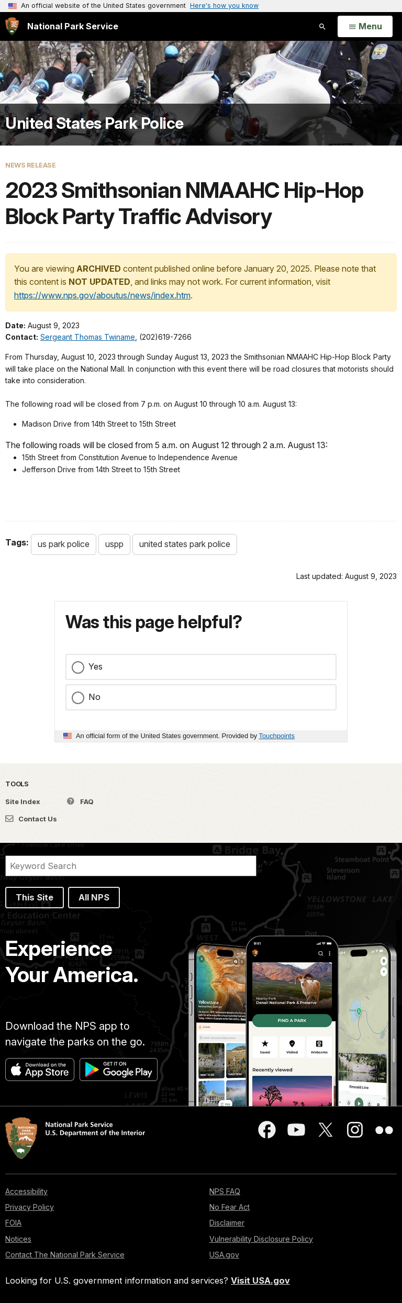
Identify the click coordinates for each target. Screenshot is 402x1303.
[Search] (130, 865)
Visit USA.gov (260, 1280)
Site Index (22, 801)
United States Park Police (94, 123)
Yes (95, 666)
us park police (64, 544)
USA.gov (224, 1254)
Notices (18, 1238)
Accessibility (26, 1191)
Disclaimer (226, 1222)
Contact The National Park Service (65, 1254)
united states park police (184, 544)
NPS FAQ (224, 1191)
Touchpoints (277, 736)
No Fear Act (229, 1206)
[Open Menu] (365, 27)
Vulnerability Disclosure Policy (261, 1238)
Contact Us (31, 819)
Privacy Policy (29, 1206)
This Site (34, 897)
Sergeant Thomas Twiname (87, 336)
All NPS (94, 897)
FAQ (80, 801)
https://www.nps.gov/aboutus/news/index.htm (102, 295)
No (94, 697)
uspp (114, 544)
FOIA (13, 1222)
